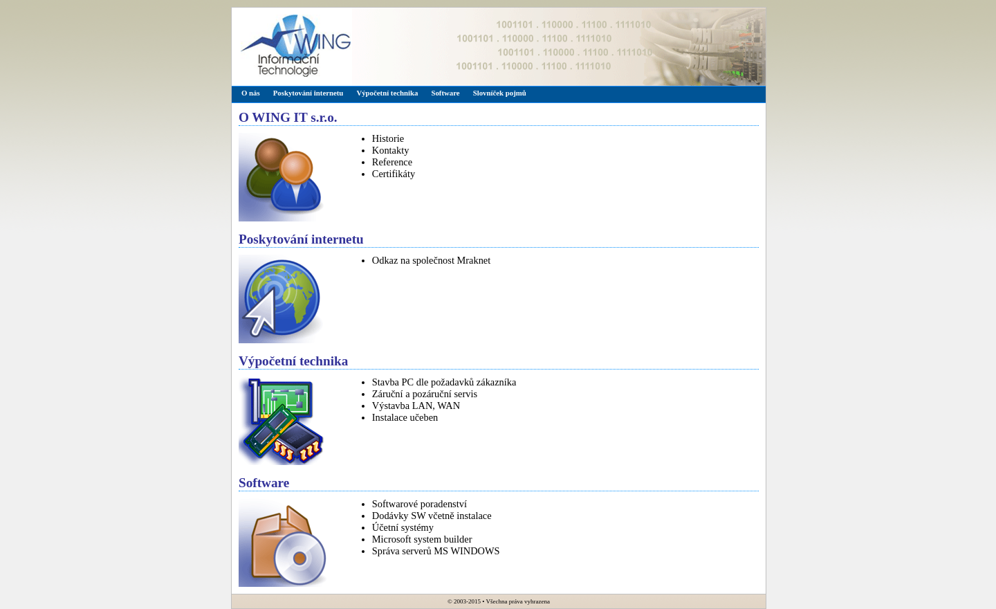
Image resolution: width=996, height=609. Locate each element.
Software (445, 93)
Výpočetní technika (387, 93)
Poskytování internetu (308, 93)
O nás (250, 93)
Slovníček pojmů (499, 93)
